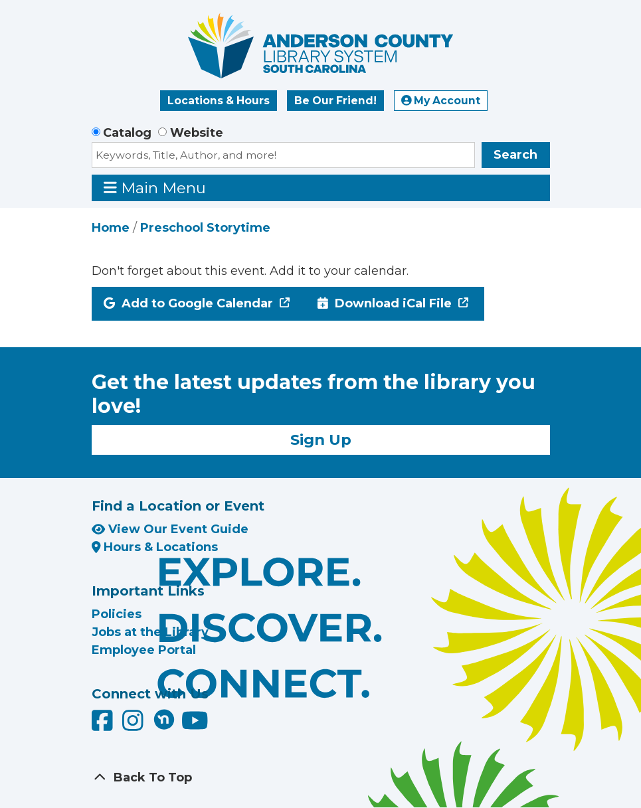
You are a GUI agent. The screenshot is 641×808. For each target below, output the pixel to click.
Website (196, 132)
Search (515, 154)
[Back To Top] (321, 777)
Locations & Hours (218, 100)
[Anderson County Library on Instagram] (134, 725)
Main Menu (155, 187)
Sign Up (320, 439)
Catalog (127, 132)
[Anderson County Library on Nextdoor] (164, 719)
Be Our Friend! (335, 100)
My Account (441, 100)
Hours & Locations (155, 547)
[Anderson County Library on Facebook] (104, 725)
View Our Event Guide (170, 529)
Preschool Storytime (205, 227)
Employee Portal (144, 650)
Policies (116, 614)
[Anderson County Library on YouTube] (195, 725)
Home (111, 227)
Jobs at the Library (150, 632)
